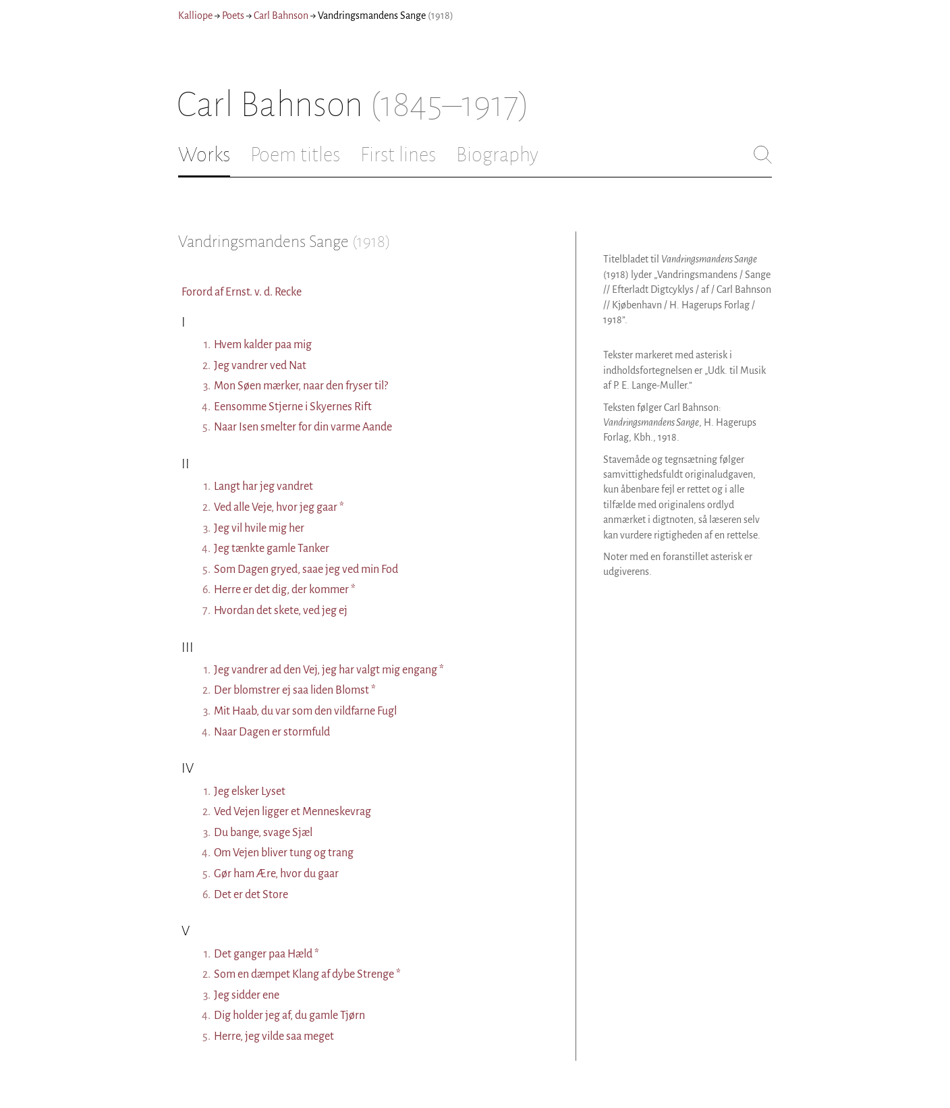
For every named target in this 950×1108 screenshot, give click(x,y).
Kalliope (195, 15)
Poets (233, 15)
